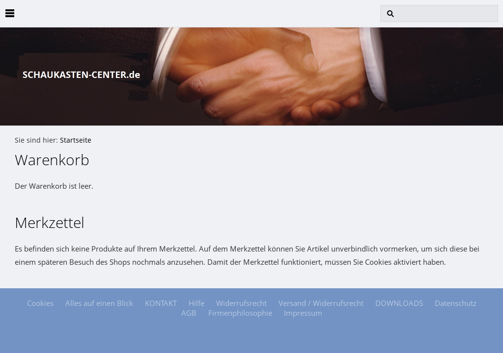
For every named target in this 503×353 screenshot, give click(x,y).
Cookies (40, 303)
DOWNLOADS (399, 303)
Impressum (303, 313)
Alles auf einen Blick (99, 303)
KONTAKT (161, 303)
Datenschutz (455, 303)
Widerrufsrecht (241, 303)
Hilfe (196, 303)
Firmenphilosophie (240, 313)
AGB (188, 313)
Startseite (75, 140)
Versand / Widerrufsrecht (321, 303)
